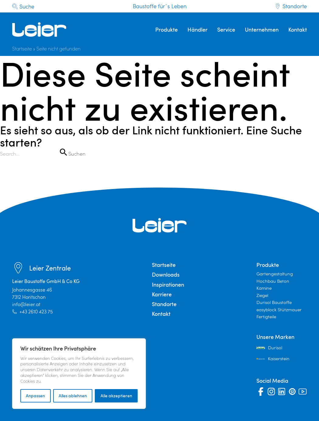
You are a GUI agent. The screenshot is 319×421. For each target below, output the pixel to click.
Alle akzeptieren (116, 396)
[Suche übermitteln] (63, 152)
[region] (79, 373)
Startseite (22, 48)
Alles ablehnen (73, 396)
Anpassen (35, 396)
